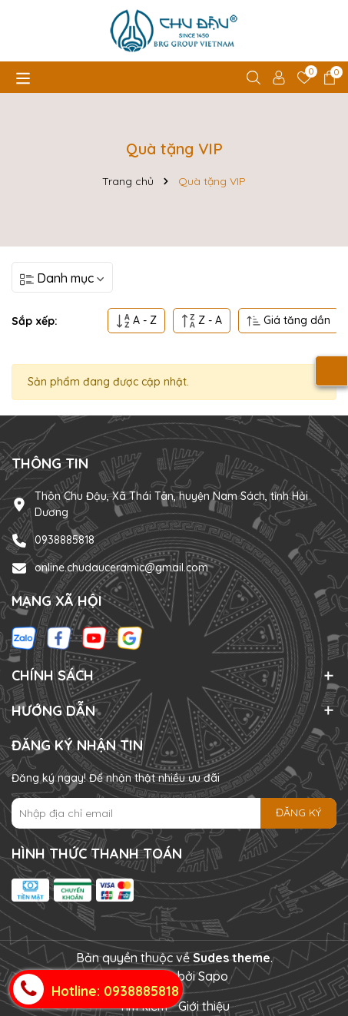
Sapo (213, 976)
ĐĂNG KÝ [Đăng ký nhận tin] (298, 812)
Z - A (201, 320)
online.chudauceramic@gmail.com (121, 567)
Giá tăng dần (288, 320)
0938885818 (64, 540)
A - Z (136, 320)
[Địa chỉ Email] (174, 813)
